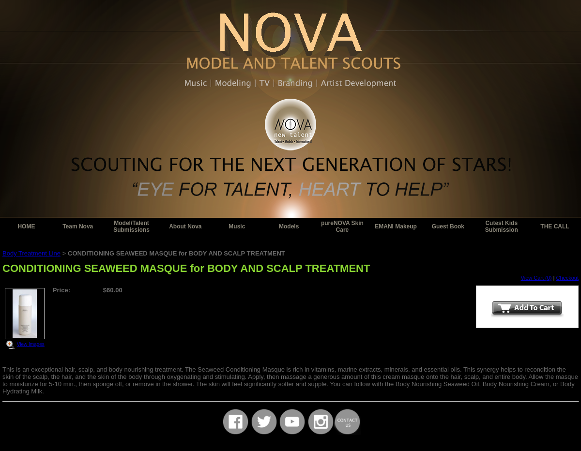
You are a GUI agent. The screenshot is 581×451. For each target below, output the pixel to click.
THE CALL (554, 226)
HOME (26, 226)
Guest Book (448, 226)
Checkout (567, 278)
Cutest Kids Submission (501, 226)
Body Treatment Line (31, 253)
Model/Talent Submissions (131, 226)
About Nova (185, 226)
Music (237, 226)
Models (289, 226)
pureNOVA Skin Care (342, 226)
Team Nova (77, 226)
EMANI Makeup (396, 226)
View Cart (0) (536, 278)
